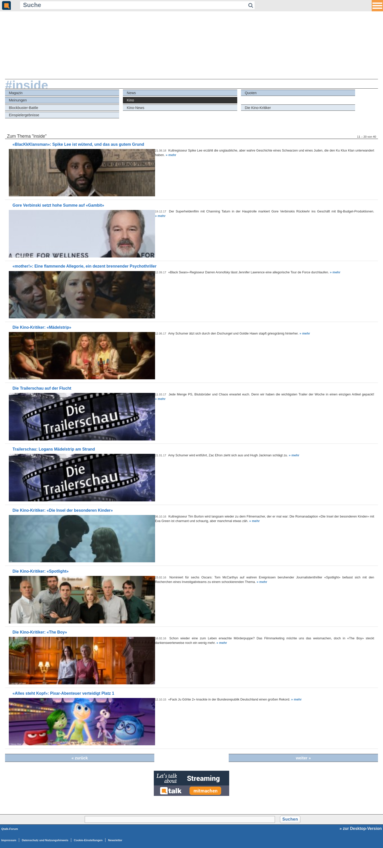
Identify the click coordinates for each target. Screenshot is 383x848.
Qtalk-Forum (9, 828)
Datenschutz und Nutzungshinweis (45, 840)
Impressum (8, 840)
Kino (130, 100)
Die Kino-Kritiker (258, 108)
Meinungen (18, 100)
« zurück (79, 758)
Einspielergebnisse (24, 115)
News (131, 93)
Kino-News (136, 108)
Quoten (251, 93)
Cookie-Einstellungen (88, 840)
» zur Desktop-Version (361, 828)
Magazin (15, 93)
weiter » (303, 758)
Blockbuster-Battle (23, 108)
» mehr (171, 155)
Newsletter (115, 840)
